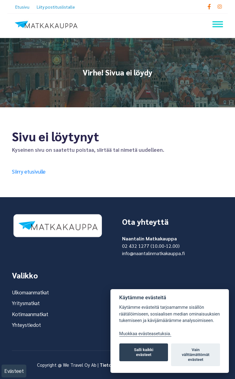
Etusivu (22, 7)
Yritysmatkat (26, 303)
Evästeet (14, 370)
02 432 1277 (135, 246)
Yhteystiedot (26, 324)
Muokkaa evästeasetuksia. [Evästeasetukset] (145, 333)
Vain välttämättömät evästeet (195, 354)
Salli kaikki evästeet (143, 352)
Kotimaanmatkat (30, 314)
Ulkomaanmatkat (30, 292)
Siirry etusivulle (29, 171)
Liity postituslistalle (56, 7)
